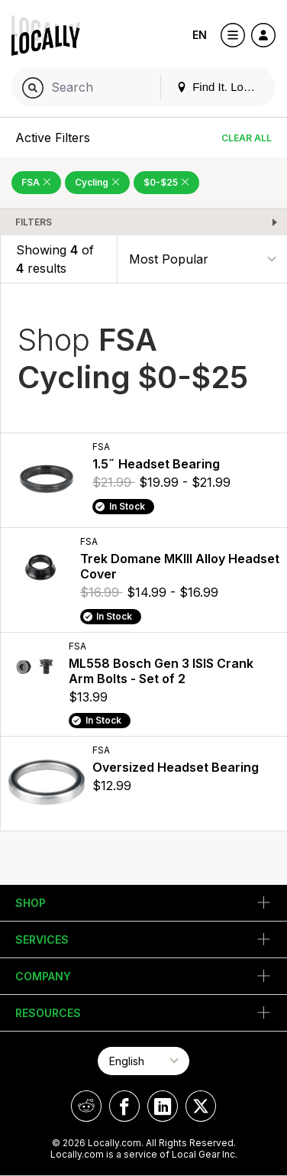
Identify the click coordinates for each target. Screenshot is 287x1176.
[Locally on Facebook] (124, 1106)
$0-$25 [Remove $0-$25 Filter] (166, 182)
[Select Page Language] (143, 1061)
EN (199, 34)
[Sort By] (202, 258)
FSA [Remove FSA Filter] (36, 182)
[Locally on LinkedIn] (162, 1106)
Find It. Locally (221, 86)
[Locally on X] (200, 1106)
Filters (33, 222)
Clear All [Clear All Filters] (246, 138)
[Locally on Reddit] (86, 1106)
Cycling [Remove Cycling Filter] (97, 182)
